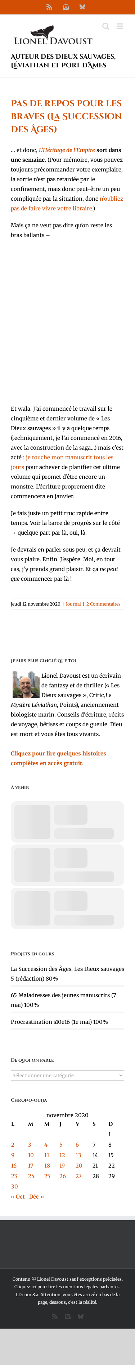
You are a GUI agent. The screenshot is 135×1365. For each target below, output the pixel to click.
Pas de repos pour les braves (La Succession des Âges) (66, 116)
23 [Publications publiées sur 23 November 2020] (14, 1176)
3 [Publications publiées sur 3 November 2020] (29, 1144)
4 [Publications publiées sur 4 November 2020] (46, 1144)
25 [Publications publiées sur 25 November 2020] (47, 1176)
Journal (73, 604)
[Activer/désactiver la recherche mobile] (105, 26)
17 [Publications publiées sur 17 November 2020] (30, 1165)
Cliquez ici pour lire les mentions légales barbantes (67, 1286)
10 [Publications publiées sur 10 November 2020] (31, 1155)
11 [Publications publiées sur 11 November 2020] (46, 1155)
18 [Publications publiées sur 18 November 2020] (47, 1165)
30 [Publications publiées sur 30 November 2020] (14, 1186)
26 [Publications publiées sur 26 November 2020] (62, 1176)
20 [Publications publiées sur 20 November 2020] (79, 1165)
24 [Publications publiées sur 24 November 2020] (31, 1176)
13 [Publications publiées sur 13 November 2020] (78, 1155)
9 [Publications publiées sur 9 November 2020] (12, 1155)
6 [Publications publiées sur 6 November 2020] (77, 1144)
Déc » (36, 1196)
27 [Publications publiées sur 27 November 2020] (79, 1176)
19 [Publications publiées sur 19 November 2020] (62, 1165)
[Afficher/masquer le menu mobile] (120, 26)
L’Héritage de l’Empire (67, 150)
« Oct (18, 1196)
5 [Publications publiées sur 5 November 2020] (61, 1144)
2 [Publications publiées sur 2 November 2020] (12, 1144)
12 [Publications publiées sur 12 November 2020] (62, 1155)
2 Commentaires (103, 604)
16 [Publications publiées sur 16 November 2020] (14, 1165)
